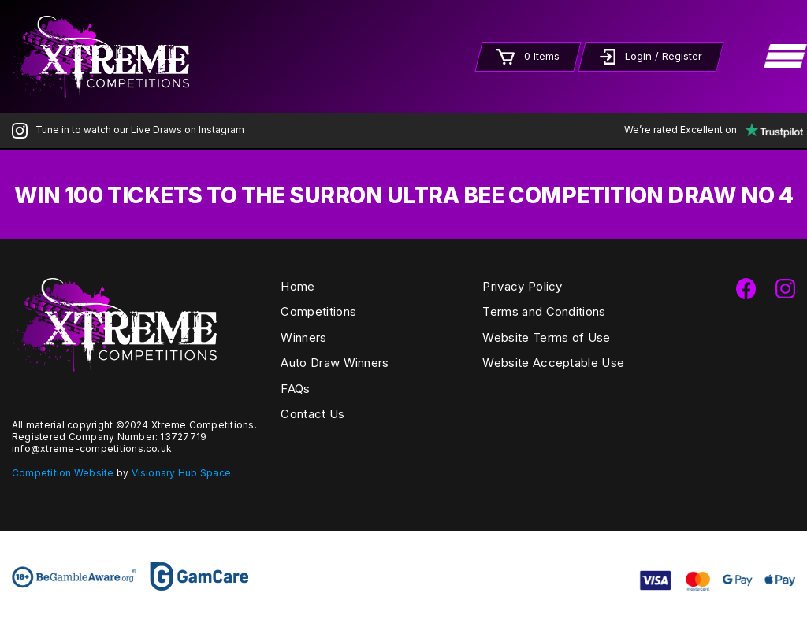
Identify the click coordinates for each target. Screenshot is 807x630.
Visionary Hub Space (182, 473)
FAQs (295, 388)
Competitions (318, 311)
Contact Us (312, 413)
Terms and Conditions (543, 311)
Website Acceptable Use (553, 362)
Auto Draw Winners (335, 362)
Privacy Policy (522, 286)
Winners (303, 337)
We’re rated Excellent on (709, 129)
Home (297, 286)
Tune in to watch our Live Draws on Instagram (128, 129)
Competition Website (63, 473)
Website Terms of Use (546, 337)
